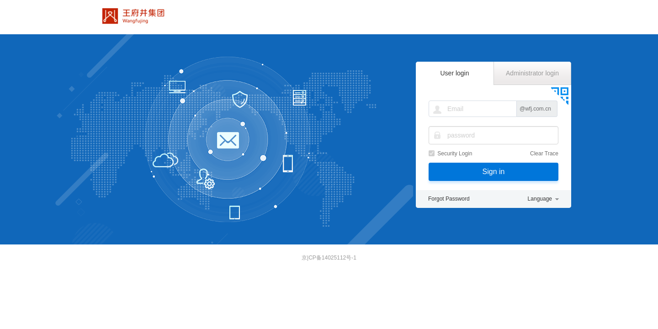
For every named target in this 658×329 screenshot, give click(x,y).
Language (540, 199)
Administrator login (532, 73)
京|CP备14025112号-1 (329, 258)
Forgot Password (449, 199)
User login (454, 73)
